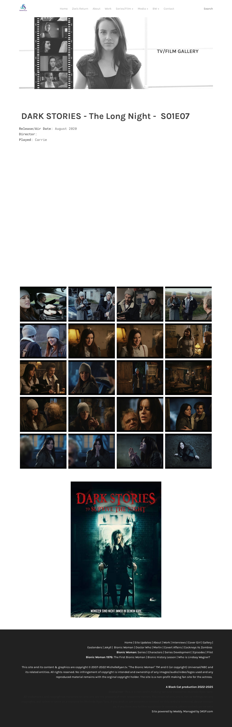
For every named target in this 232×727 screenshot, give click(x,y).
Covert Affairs (173, 648)
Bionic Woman (123, 648)
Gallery (207, 643)
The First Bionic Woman (129, 658)
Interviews (179, 643)
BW (155, 8)
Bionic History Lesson (162, 658)
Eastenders (95, 648)
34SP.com (206, 712)
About (96, 8)
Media (142, 8)
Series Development (178, 653)
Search (208, 8)
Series (142, 653)
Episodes (199, 653)
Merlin (157, 648)
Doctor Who (144, 648)
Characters (155, 653)
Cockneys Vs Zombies (198, 648)
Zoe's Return (80, 8)
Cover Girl (194, 643)
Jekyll (108, 648)
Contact (169, 8)
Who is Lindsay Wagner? (194, 658)
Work (108, 8)
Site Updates (143, 643)
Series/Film (124, 8)
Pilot (210, 653)
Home (64, 8)
